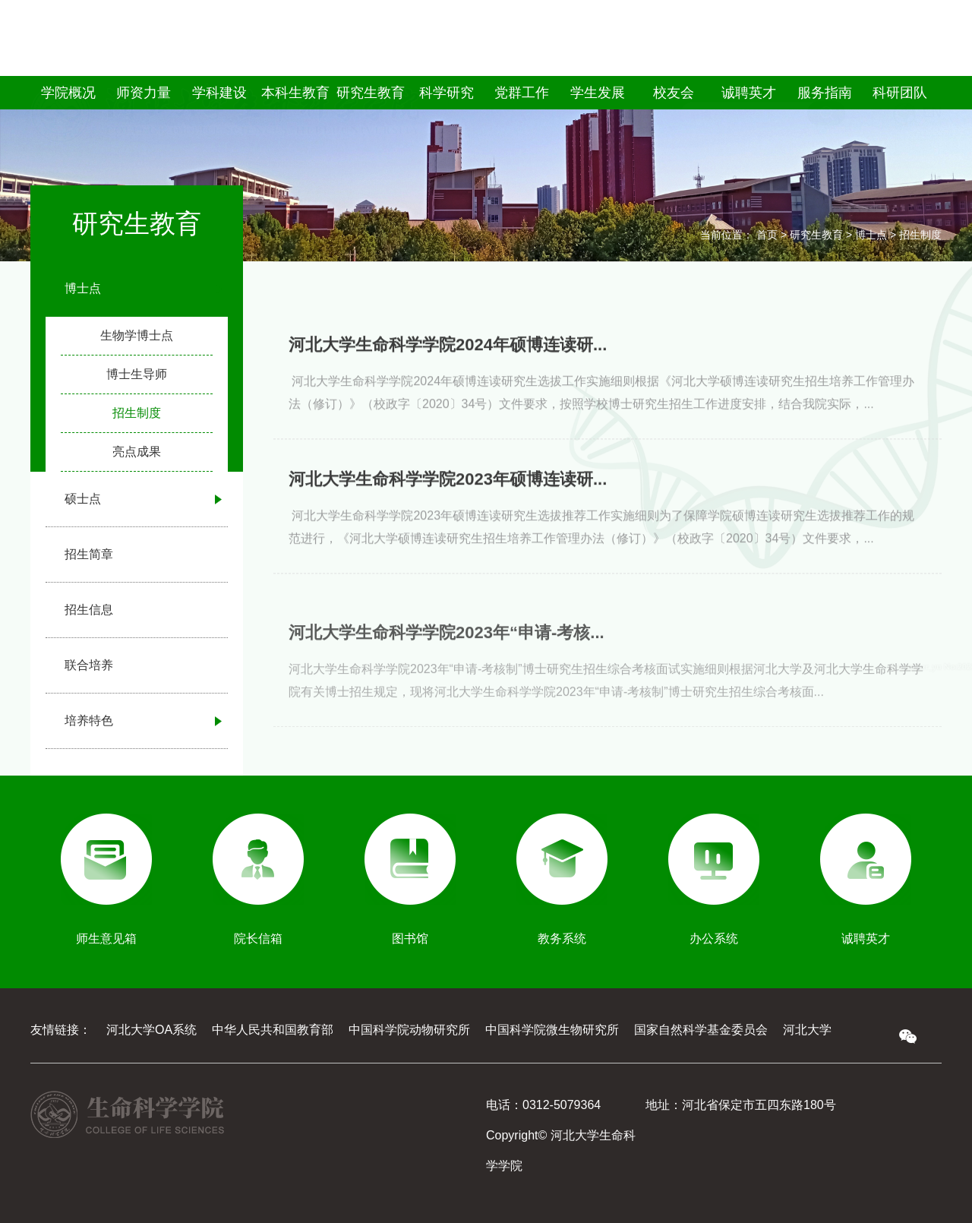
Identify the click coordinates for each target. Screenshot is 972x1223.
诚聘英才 (748, 92)
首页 (767, 235)
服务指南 (824, 92)
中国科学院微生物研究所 (552, 1029)
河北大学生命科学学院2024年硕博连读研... (448, 366)
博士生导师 (136, 374)
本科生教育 (295, 92)
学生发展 (597, 92)
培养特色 (89, 720)
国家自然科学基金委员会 (701, 1029)
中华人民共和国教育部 (272, 1029)
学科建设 (219, 92)
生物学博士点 (136, 335)
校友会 (673, 92)
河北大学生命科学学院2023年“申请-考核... (446, 671)
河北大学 (807, 1029)
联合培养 (89, 665)
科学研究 (446, 92)
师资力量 (143, 92)
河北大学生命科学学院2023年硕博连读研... (448, 500)
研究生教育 (370, 92)
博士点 (83, 288)
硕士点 (83, 498)
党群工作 (521, 92)
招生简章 (89, 554)
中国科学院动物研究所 (409, 1029)
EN (932, 57)
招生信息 (89, 609)
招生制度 (136, 412)
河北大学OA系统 (151, 1029)
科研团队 (900, 92)
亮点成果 (136, 451)
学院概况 (68, 92)
